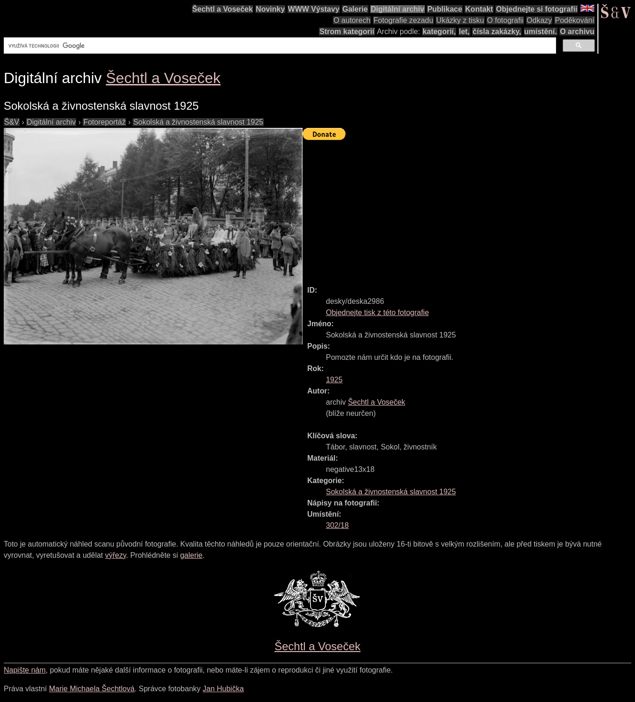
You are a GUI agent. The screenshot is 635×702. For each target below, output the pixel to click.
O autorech (351, 20)
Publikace (444, 9)
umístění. (540, 31)
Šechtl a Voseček (222, 9)
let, (464, 31)
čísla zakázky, (497, 31)
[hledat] (279, 46)
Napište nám (25, 670)
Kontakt (479, 9)
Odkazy (539, 20)
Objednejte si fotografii (536, 9)
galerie (191, 555)
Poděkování (574, 20)
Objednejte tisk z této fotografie (377, 312)
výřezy (115, 555)
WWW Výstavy (313, 9)
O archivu (577, 31)
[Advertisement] (469, 208)
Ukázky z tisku (460, 20)
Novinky (270, 9)
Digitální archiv (397, 9)
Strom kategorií (346, 31)
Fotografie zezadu (403, 20)
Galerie (354, 9)
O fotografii (505, 20)
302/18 (337, 525)
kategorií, (439, 31)
